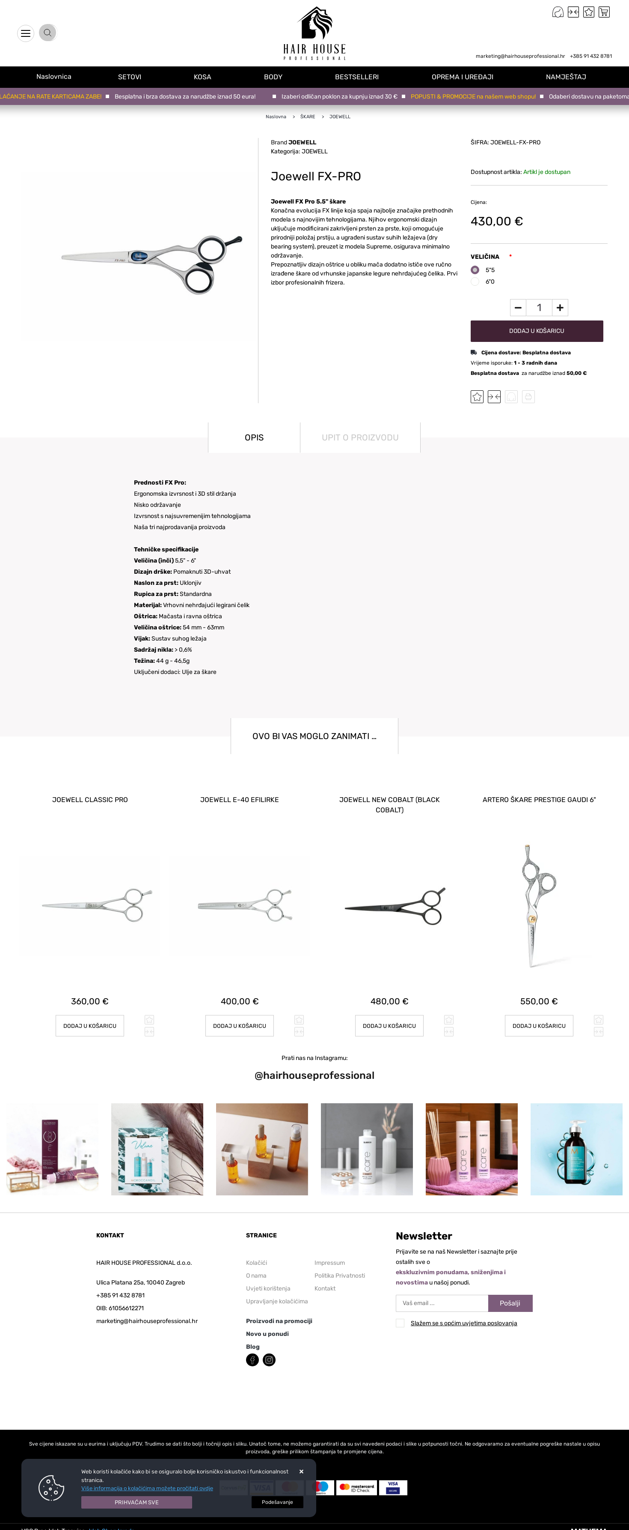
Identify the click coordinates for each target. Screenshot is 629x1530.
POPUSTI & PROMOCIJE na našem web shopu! (475, 96)
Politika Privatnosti (339, 1269)
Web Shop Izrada (112, 1524)
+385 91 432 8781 (591, 56)
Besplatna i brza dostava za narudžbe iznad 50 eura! (187, 96)
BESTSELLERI (362, 76)
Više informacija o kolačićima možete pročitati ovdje (147, 1488)
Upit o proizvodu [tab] (360, 437)
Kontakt (324, 1282)
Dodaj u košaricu (536, 331)
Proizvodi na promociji (279, 1314)
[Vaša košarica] (604, 12)
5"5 (490, 270)
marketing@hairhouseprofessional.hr (520, 56)
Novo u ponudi (267, 1327)
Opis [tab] (254, 437)
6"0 (490, 281)
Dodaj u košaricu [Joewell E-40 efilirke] (239, 1019)
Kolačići (256, 1256)
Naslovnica (58, 76)
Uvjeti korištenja (268, 1282)
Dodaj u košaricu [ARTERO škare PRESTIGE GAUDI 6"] (539, 1019)
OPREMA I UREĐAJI (466, 76)
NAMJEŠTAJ (568, 76)
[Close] (137, 1502)
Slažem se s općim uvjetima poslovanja (464, 1316)
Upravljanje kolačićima (277, 1295)
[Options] (277, 1502)
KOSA (210, 76)
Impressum (329, 1256)
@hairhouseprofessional (314, 1069)
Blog (253, 1340)
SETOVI (138, 76)
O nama (256, 1269)
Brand (293, 142)
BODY (279, 76)
